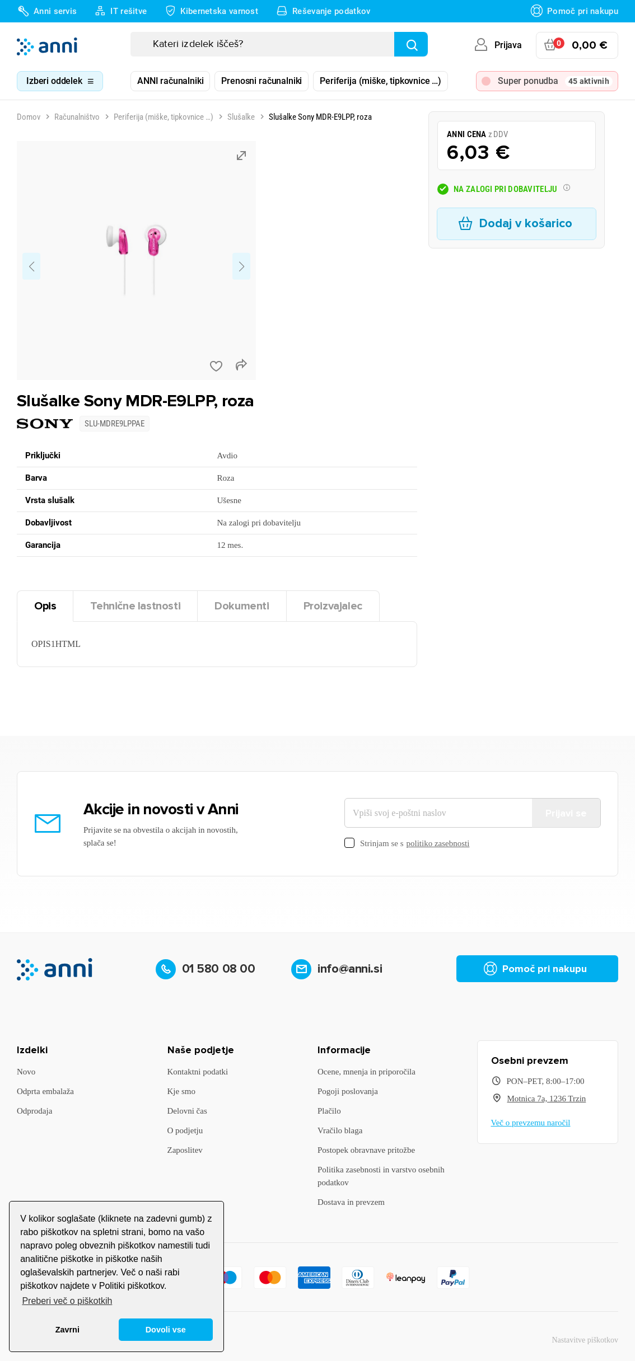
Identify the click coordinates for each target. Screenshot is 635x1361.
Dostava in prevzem (351, 1202)
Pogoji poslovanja (348, 1091)
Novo (26, 1071)
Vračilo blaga (340, 1130)
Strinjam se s (406, 844)
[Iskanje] (279, 44)
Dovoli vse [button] (166, 1329)
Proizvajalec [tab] (333, 606)
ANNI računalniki (170, 81)
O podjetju (185, 1130)
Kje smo (181, 1091)
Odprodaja (34, 1110)
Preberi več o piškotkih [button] (67, 1301)
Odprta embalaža (45, 1091)
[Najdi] (411, 44)
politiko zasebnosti (438, 843)
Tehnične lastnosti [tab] (135, 606)
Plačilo (329, 1110)
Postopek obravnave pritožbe (366, 1150)
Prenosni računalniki (261, 81)
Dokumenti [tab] (241, 606)
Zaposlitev (185, 1150)
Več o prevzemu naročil (531, 1122)
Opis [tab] (45, 606)
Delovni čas (187, 1110)
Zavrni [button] (67, 1329)
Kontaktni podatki (197, 1071)
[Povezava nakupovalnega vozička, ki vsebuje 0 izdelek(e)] (577, 45)
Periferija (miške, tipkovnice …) (380, 81)
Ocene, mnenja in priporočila (366, 1071)
